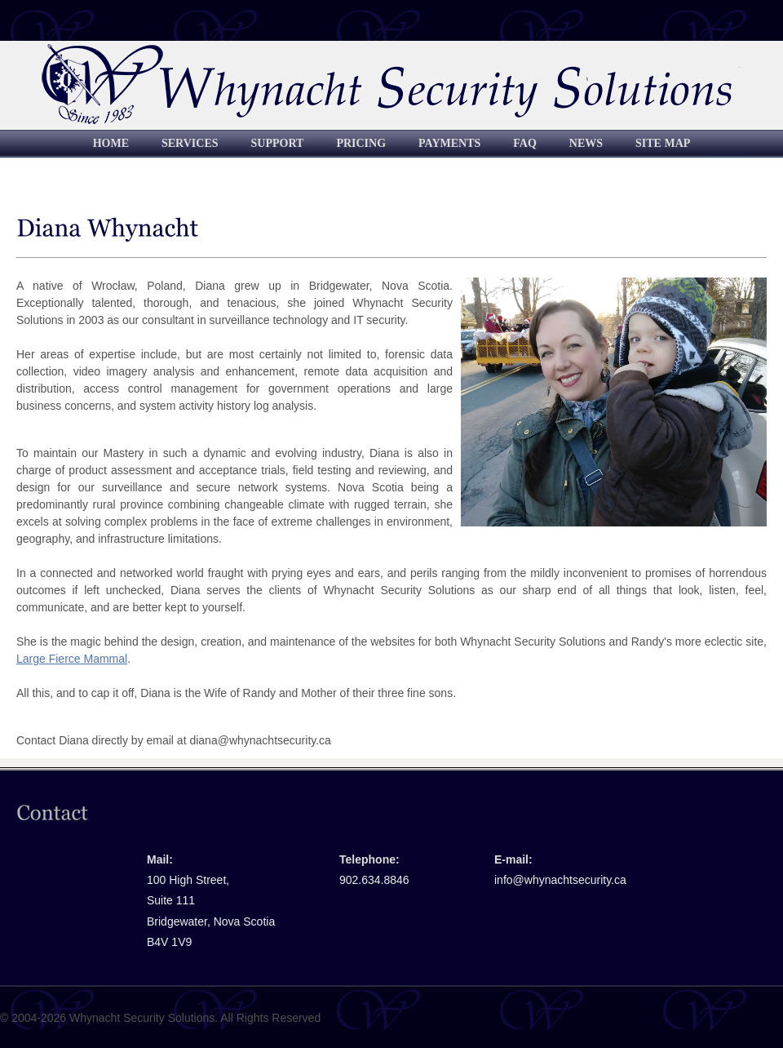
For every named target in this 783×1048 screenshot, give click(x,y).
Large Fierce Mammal (71, 658)
